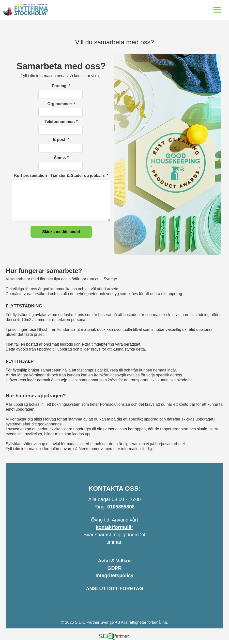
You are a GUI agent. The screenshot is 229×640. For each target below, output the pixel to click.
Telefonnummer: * (61, 121)
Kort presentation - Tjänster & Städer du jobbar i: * (61, 175)
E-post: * (61, 139)
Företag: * (61, 86)
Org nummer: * (61, 104)
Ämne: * (61, 157)
